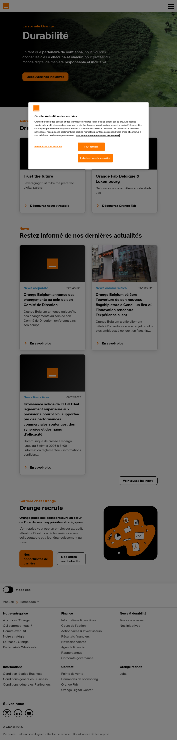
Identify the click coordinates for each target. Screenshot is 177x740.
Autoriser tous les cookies (95, 158)
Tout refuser (91, 146)
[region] (88, 136)
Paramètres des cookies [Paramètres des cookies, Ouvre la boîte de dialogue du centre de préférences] (48, 146)
